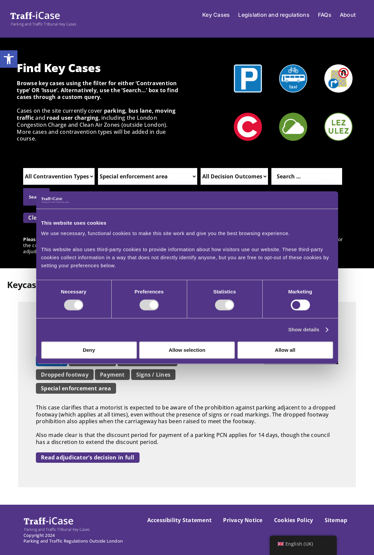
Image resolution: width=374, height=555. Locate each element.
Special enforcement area (76, 388)
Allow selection (187, 350)
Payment (112, 374)
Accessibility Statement (179, 520)
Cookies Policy (293, 520)
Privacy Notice (242, 520)
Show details (303, 330)
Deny (89, 350)
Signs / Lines (153, 374)
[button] (8, 59)
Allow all (285, 350)
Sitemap (336, 520)
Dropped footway (65, 374)
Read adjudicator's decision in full (87, 457)
